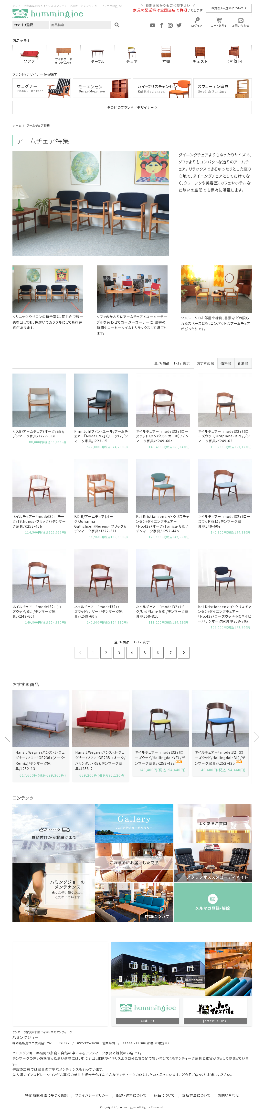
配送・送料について (131, 1095)
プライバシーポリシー (92, 1095)
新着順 (243, 363)
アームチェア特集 (38, 125)
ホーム (16, 125)
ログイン (196, 25)
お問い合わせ (240, 25)
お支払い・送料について (227, 8)
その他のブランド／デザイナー (130, 107)
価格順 (226, 363)
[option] (40, 736)
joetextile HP (213, 1021)
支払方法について (196, 1095)
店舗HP (146, 1021)
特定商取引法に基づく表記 (46, 1095)
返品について (164, 1095)
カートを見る (219, 25)
